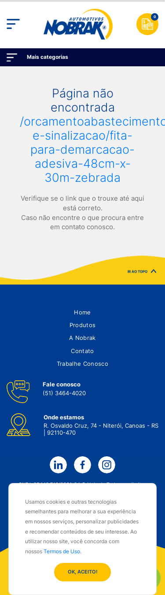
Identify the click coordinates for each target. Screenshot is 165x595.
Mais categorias (47, 57)
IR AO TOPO (142, 273)
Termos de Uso (62, 551)
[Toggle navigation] (13, 24)
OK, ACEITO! (82, 572)
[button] (82, 312)
